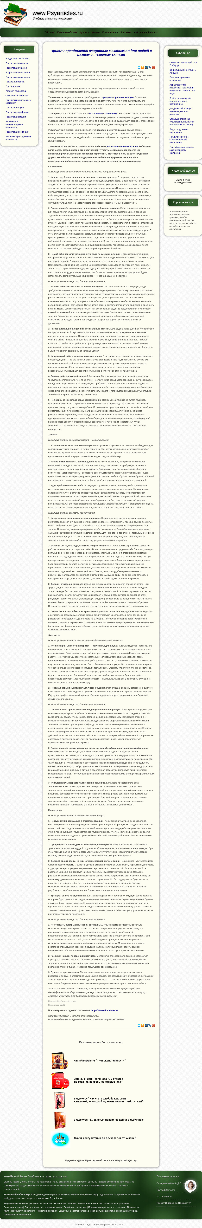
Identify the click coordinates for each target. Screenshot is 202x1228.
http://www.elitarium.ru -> (104, 1010)
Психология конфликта (17, 112)
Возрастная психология (17, 72)
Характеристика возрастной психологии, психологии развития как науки (182, 89)
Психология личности (16, 63)
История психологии (15, 91)
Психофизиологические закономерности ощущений (181, 150)
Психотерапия (12, 86)
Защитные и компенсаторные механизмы (14, 124)
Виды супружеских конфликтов (179, 130)
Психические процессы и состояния (106, 1207)
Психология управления (17, 77)
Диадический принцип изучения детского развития (180, 111)
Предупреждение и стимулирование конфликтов (179, 139)
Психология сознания (16, 132)
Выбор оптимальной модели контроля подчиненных (180, 101)
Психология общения (16, 68)
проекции (112, 146)
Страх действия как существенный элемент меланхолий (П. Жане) (181, 122)
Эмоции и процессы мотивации (179, 78)
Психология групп (14, 107)
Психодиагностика (14, 81)
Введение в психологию (17, 58)
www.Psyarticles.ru (54, 1198)
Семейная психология (16, 95)
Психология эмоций (15, 116)
